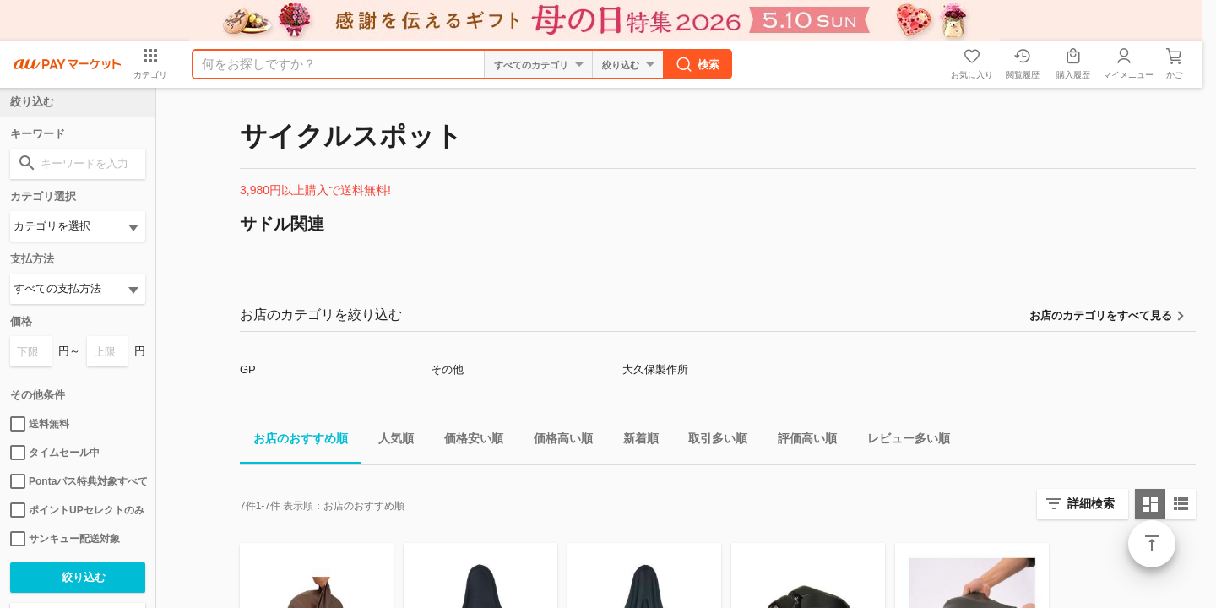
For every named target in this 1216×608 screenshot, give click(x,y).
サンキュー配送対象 (65, 538)
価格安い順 (467, 441)
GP (248, 369)
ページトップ (1151, 543)
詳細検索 (1091, 503)
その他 (447, 369)
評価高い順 (800, 441)
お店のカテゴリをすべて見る (1100, 315)
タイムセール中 (55, 452)
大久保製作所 (655, 369)
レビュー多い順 (902, 441)
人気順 (389, 441)
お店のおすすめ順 (294, 441)
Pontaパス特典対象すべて (77, 481)
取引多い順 (711, 441)
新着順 (634, 441)
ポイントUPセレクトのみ (77, 510)
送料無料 (39, 424)
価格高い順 (556, 441)
